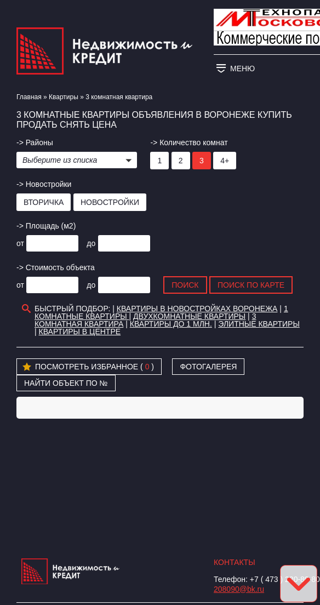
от (20, 243)
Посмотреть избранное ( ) (88, 367)
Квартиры (63, 97)
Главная (29, 97)
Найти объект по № (66, 383)
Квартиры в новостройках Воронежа (197, 308)
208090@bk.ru (239, 589)
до (91, 243)
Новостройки (110, 202)
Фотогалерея (208, 366)
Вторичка (44, 202)
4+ (224, 160)
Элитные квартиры (259, 323)
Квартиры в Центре (80, 331)
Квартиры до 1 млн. (171, 323)
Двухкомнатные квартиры (189, 316)
